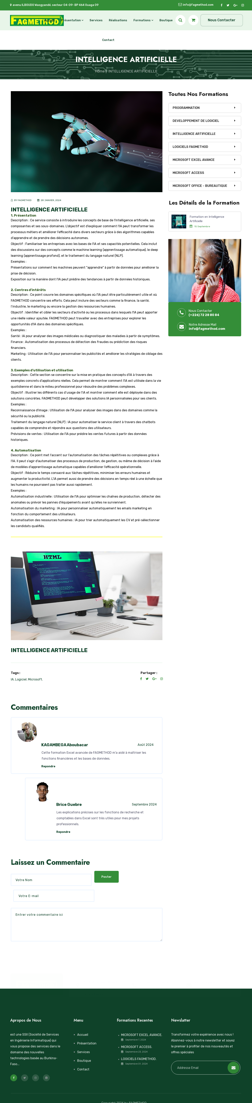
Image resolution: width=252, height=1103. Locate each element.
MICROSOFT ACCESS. (136, 1040)
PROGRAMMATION (186, 108)
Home (100, 71)
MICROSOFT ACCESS (188, 173)
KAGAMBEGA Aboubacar (64, 744)
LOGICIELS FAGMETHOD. (139, 1052)
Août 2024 (146, 745)
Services (96, 20)
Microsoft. (35, 679)
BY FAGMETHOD (23, 200)
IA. (13, 679)
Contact (108, 40)
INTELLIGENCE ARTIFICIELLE (49, 209)
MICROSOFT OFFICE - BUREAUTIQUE (200, 186)
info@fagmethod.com (198, 5)
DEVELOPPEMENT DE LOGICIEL (196, 121)
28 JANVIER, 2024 (50, 200)
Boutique (166, 20)
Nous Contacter (221, 20)
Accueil (49, 20)
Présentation (71, 20)
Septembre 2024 (144, 804)
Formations (142, 20)
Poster (23, 937)
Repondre (48, 766)
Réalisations (118, 20)
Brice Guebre (69, 804)
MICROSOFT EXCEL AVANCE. (141, 1028)
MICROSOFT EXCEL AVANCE (194, 160)
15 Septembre (202, 226)
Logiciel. (21, 679)
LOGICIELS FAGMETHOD (190, 147)
